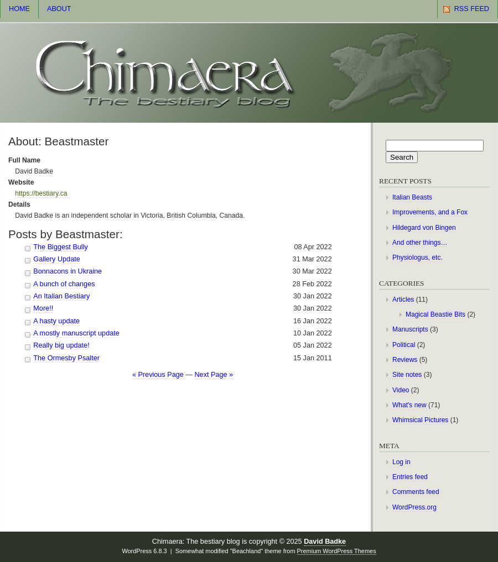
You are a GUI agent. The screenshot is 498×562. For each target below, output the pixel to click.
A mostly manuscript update (76, 333)
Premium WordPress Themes (336, 551)
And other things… (419, 242)
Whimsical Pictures (420, 420)
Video (400, 390)
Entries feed (410, 477)
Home (19, 9)
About (59, 9)
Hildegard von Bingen (424, 228)
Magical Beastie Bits (435, 314)
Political (403, 345)
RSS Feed (471, 9)
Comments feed (415, 492)
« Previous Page (158, 375)
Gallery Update (56, 259)
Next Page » (213, 375)
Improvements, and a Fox (430, 212)
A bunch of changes (64, 284)
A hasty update (56, 321)
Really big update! (61, 345)
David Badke (325, 541)
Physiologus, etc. (417, 257)
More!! (43, 308)
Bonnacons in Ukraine (67, 271)
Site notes (407, 375)
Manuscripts (410, 329)
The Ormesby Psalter (66, 358)
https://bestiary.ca (41, 193)
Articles (403, 299)
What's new (409, 405)
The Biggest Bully (60, 247)
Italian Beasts (412, 197)
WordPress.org (414, 507)
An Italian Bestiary (61, 296)
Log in (401, 462)
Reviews (404, 360)
